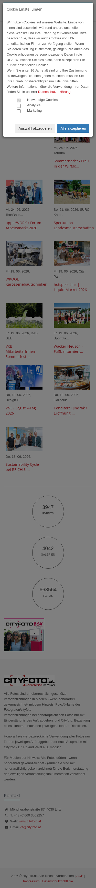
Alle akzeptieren (73, 128)
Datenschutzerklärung (54, 92)
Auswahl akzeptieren (35, 128)
